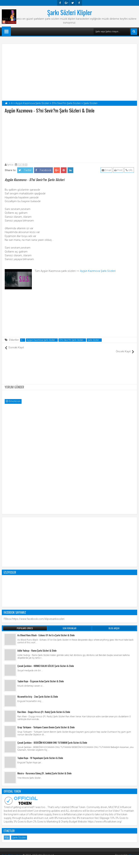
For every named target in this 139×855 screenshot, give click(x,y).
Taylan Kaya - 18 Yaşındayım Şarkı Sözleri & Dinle (40, 754)
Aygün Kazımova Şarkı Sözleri (98, 271)
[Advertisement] (69, 137)
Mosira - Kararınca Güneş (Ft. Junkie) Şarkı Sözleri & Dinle (44, 769)
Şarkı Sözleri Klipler (69, 12)
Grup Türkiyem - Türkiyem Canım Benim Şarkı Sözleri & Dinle (46, 723)
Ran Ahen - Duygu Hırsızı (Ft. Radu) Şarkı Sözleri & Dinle (43, 708)
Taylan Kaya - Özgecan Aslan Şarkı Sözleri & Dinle (40, 677)
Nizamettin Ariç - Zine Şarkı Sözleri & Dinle (37, 693)
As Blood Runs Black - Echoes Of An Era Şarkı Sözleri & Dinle (46, 631)
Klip (7, 833)
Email (106, 170)
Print (119, 170)
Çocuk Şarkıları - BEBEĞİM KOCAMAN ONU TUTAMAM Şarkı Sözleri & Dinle (52, 739)
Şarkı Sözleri (93, 340)
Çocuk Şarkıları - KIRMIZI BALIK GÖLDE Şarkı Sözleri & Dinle (45, 662)
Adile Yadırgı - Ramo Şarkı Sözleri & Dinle (36, 647)
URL (129, 170)
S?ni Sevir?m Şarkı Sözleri (71, 340)
